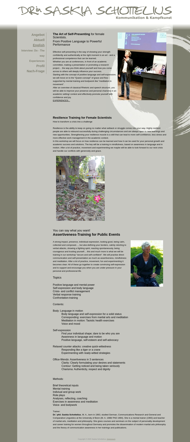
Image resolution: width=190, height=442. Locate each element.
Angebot (38, 35)
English (39, 45)
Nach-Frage (36, 71)
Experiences (37, 61)
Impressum (111, 439)
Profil (40, 66)
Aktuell (39, 40)
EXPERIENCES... (61, 100)
